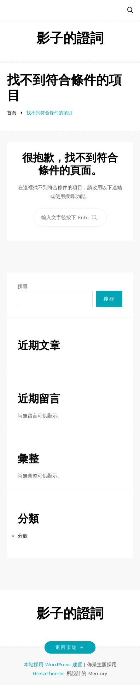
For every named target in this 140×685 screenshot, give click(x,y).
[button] (130, 10)
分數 (23, 536)
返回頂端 (70, 647)
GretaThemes (49, 673)
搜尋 (23, 286)
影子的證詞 (70, 39)
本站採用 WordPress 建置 (54, 664)
